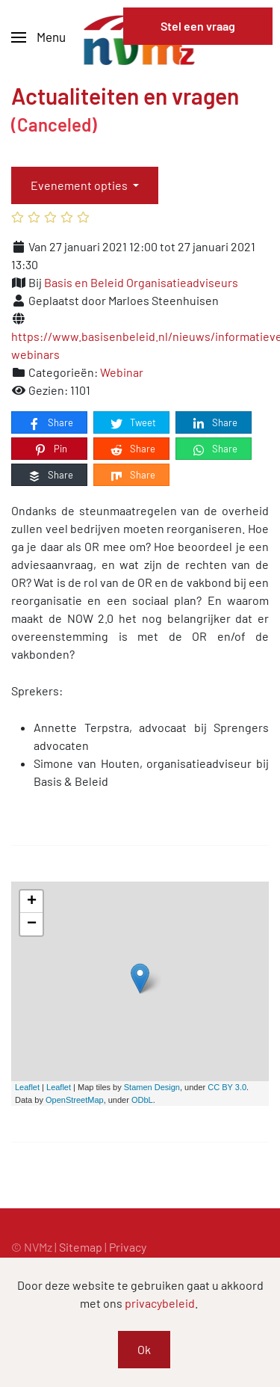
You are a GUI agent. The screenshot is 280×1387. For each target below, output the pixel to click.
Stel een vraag (198, 26)
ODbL (142, 1099)
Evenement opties (80, 185)
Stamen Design (152, 1087)
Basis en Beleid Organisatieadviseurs (141, 282)
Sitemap (80, 1247)
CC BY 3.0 (227, 1087)
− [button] (32, 924)
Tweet (132, 423)
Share (50, 423)
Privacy (127, 1247)
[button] (38, 37)
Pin (50, 449)
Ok (144, 1349)
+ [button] (32, 902)
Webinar (121, 372)
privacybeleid (160, 1303)
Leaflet (27, 1087)
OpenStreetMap (75, 1099)
